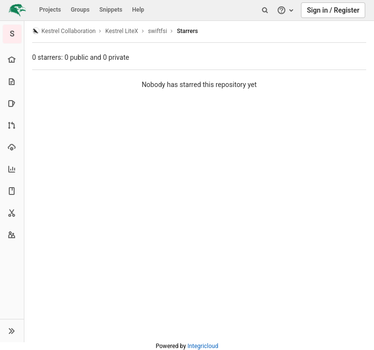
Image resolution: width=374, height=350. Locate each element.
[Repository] (12, 81)
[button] (12, 330)
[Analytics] (12, 169)
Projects (50, 9)
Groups (80, 9)
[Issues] (12, 103)
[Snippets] (12, 213)
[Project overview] (12, 59)
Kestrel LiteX (121, 31)
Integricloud (202, 346)
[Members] (12, 234)
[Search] (265, 10)
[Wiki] (12, 191)
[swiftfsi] (12, 34)
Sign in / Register (333, 10)
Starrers (187, 31)
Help (138, 9)
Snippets (110, 9)
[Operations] (12, 147)
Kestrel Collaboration (63, 31)
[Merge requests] (12, 125)
